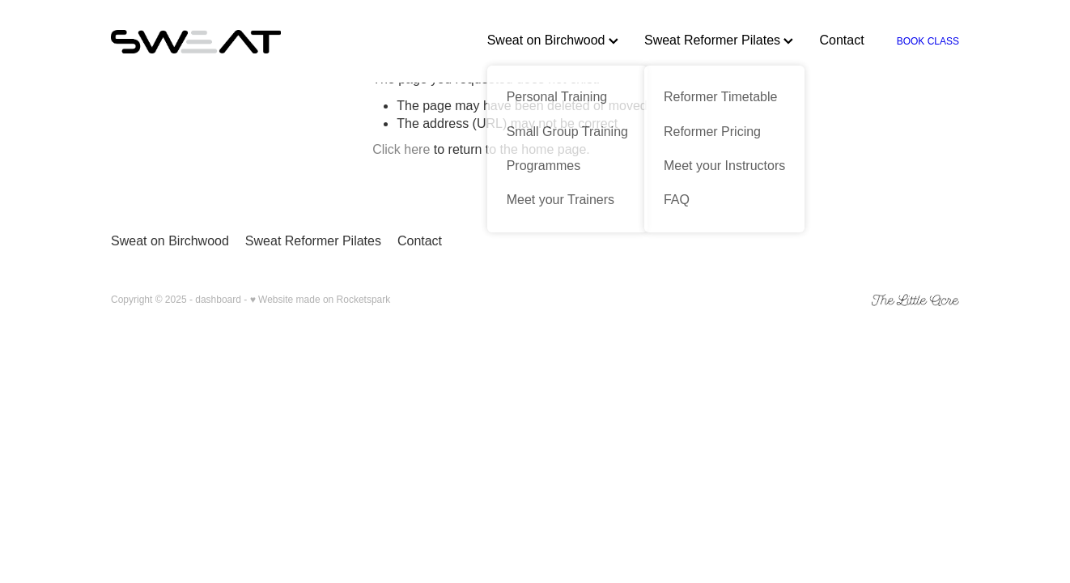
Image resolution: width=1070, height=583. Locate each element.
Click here (401, 149)
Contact (841, 40)
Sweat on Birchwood (552, 40)
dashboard (218, 299)
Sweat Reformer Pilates (719, 40)
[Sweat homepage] (196, 41)
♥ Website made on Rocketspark (320, 299)
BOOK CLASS (928, 41)
